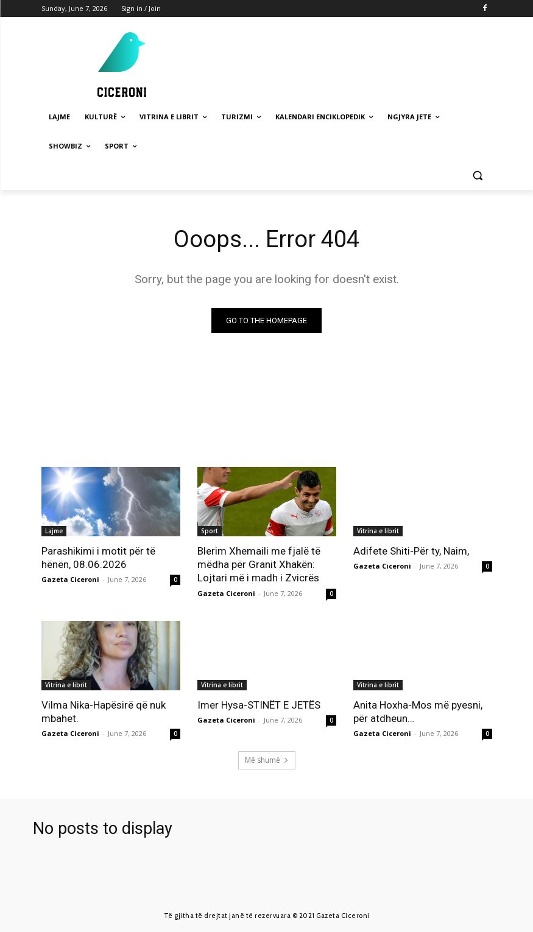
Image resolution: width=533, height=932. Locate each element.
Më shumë (267, 760)
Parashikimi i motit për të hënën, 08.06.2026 (98, 557)
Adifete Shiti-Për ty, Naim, (411, 551)
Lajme (54, 531)
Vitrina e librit (378, 531)
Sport (209, 531)
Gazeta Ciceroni (70, 579)
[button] (478, 175)
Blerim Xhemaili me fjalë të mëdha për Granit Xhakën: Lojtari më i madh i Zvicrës (258, 564)
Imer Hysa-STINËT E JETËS (258, 704)
